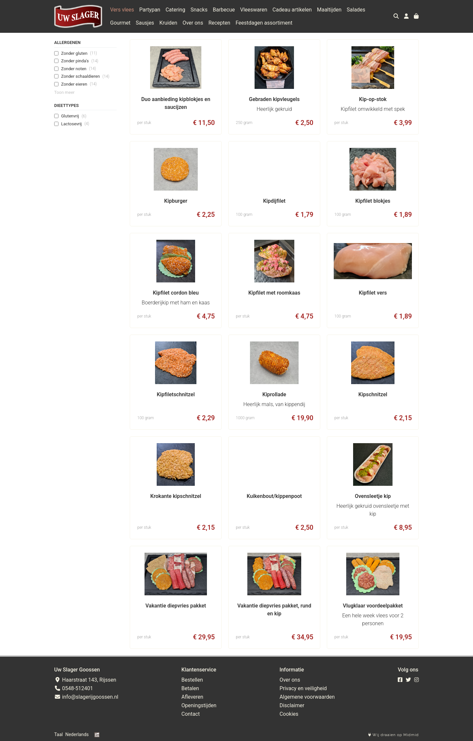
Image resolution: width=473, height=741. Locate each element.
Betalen (190, 688)
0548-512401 (73, 688)
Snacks (199, 10)
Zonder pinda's (79, 61)
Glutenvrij (73, 116)
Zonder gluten (79, 53)
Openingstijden (198, 705)
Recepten (219, 23)
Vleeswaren (253, 10)
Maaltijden (329, 10)
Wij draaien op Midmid (393, 735)
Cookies (289, 714)
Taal (58, 734)
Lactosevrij (75, 124)
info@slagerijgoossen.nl (86, 697)
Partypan (149, 10)
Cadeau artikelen (292, 10)
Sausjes (145, 23)
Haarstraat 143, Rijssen (85, 680)
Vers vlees (122, 10)
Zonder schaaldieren (85, 76)
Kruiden (168, 23)
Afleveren (192, 697)
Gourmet (120, 23)
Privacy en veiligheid (303, 688)
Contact (190, 714)
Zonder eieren (79, 84)
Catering (175, 10)
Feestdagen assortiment (264, 23)
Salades (356, 10)
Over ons (193, 23)
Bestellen (192, 680)
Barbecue (224, 10)
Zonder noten (78, 69)
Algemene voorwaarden (307, 697)
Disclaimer (292, 705)
